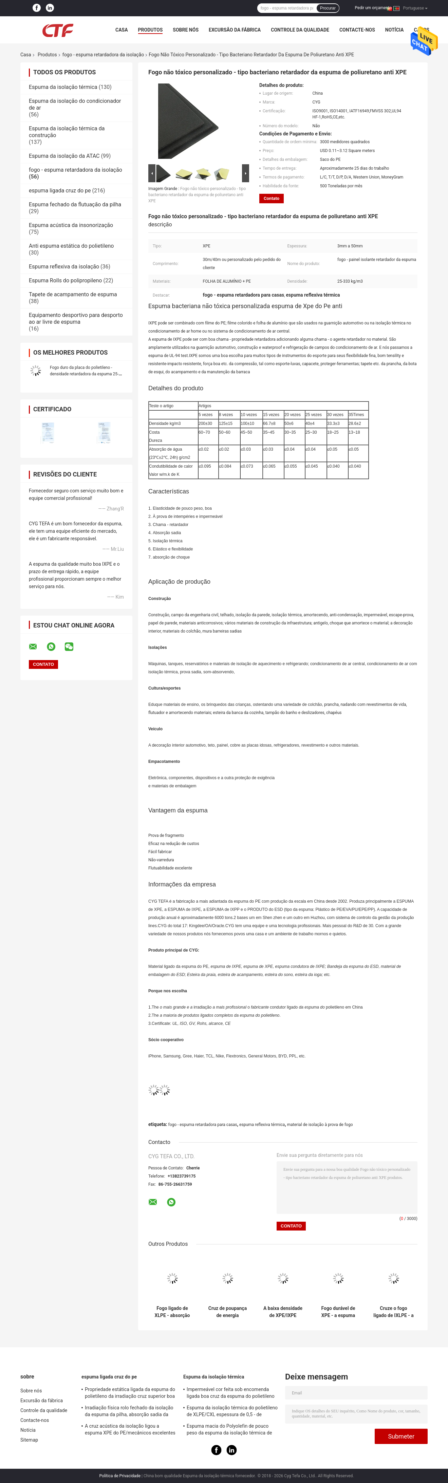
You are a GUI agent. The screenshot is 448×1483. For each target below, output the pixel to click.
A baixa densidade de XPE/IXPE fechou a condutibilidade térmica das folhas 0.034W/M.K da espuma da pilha (283, 1312)
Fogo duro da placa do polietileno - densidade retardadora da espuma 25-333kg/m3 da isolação (84, 374)
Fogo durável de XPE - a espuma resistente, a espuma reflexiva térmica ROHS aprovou (338, 1312)
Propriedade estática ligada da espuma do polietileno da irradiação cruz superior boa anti (130, 1394)
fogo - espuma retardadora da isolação (103, 54)
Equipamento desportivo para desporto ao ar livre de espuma (76, 318)
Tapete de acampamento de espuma (73, 294)
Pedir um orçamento (373, 7)
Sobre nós (186, 30)
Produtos (150, 30)
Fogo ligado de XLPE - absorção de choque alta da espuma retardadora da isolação (172, 1312)
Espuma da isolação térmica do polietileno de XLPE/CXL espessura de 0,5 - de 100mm (232, 1412)
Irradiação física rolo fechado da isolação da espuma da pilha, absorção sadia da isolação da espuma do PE (129, 1412)
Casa (121, 30)
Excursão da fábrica (235, 30)
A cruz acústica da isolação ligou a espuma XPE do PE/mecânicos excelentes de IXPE (130, 1430)
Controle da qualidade (300, 30)
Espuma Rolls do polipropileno (65, 280)
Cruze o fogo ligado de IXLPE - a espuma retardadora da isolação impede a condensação (393, 1312)
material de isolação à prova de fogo (320, 1124)
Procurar (328, 8)
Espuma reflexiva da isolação (64, 266)
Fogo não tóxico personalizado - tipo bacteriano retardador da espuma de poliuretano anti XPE (197, 194)
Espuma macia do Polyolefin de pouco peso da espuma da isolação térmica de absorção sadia (229, 1430)
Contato (271, 198)
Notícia (394, 30)
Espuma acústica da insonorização (71, 225)
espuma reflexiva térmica (262, 1124)
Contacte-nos (357, 30)
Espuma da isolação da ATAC (64, 156)
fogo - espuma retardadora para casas (202, 1124)
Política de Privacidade (120, 1475)
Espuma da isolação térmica (63, 87)
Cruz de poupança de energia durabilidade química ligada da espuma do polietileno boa (227, 1312)
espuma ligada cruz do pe (60, 190)
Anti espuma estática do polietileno (71, 246)
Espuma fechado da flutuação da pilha (75, 204)
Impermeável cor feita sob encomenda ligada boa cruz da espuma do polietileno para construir (231, 1394)
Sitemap (29, 1440)
